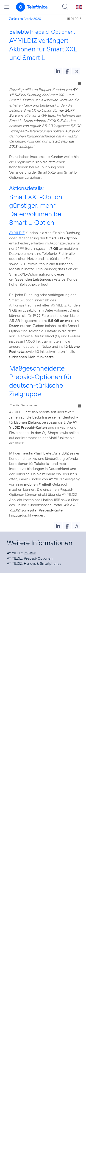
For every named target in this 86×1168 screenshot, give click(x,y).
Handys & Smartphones (42, 563)
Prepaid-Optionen (38, 558)
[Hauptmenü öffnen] (7, 7)
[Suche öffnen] (65, 7)
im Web (30, 553)
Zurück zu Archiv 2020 (25, 19)
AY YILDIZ (17, 232)
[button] (58, 71)
